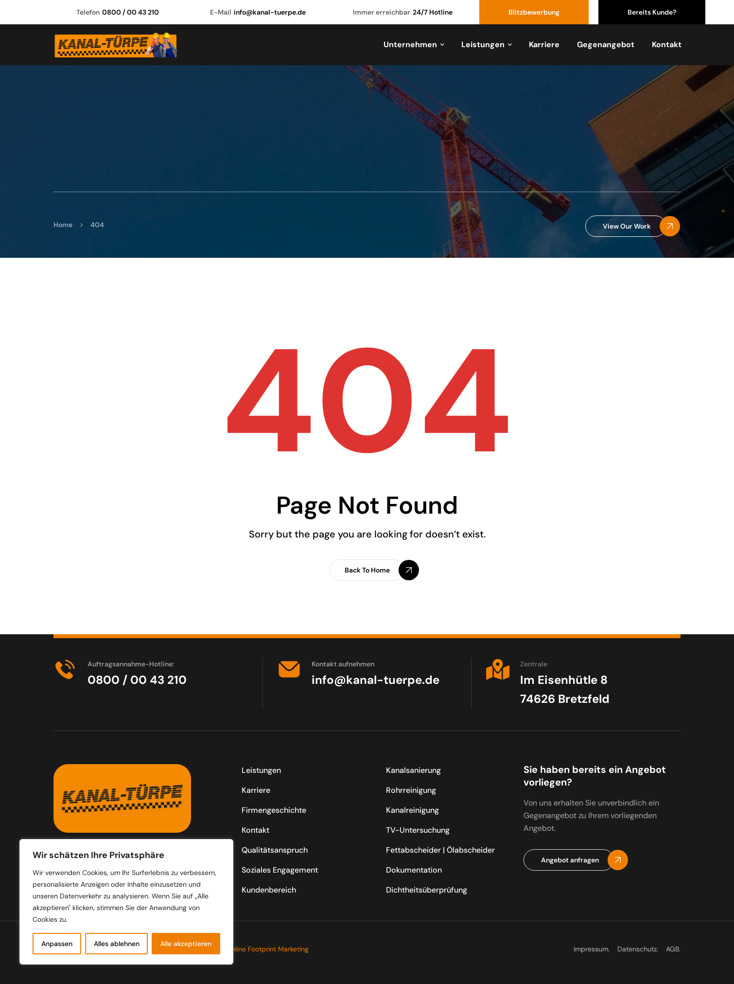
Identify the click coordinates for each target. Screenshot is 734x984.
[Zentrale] (497, 669)
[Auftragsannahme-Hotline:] (65, 669)
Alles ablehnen (117, 943)
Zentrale (533, 664)
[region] (126, 902)
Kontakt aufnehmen (343, 664)
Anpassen (56, 943)
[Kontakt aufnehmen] (289, 669)
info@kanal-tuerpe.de (270, 12)
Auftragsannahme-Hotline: (130, 664)
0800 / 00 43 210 (130, 12)
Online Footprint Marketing (267, 949)
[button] (625, 226)
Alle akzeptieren (185, 943)
